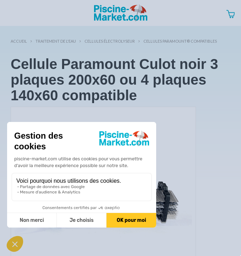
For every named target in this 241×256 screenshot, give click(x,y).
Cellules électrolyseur (109, 41)
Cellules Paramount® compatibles (180, 41)
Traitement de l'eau (55, 41)
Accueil (19, 41)
